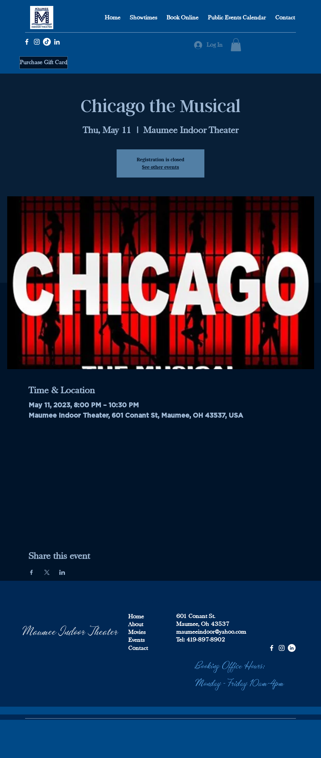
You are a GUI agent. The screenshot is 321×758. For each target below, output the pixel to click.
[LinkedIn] (57, 42)
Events (136, 640)
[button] (235, 44)
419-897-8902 (205, 639)
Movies (136, 632)
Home (136, 616)
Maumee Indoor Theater (70, 630)
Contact (138, 648)
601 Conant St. (195, 616)
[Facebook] (27, 42)
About (135, 624)
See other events (160, 167)
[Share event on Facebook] (31, 572)
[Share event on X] (47, 572)
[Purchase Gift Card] (43, 62)
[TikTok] (47, 42)
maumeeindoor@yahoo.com (211, 632)
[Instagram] (37, 42)
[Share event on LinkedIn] (62, 572)
